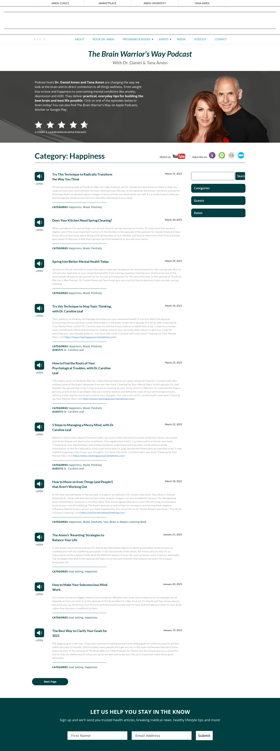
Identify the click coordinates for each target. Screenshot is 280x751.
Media (181, 39)
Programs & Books (136, 39)
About (79, 39)
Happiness (75, 207)
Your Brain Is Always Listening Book (124, 521)
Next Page (50, 681)
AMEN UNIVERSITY (155, 3)
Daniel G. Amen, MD (140, 20)
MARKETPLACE (107, 3)
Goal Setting (76, 571)
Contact (221, 39)
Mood (86, 207)
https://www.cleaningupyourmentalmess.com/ (90, 337)
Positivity (96, 207)
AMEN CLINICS (60, 3)
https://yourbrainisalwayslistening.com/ (102, 512)
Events (163, 39)
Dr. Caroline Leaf (74, 350)
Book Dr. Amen (103, 39)
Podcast (200, 39)
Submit (204, 735)
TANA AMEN (201, 3)
